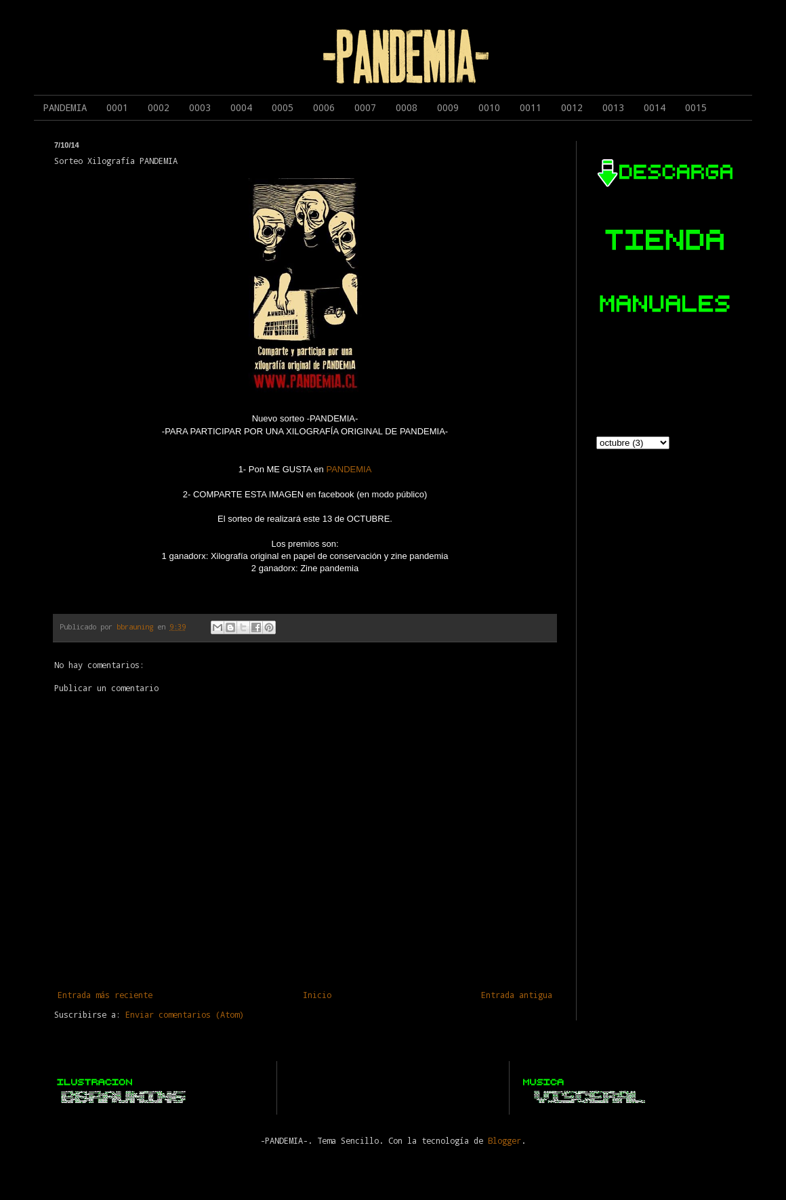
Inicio (317, 994)
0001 (117, 107)
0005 (282, 107)
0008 (406, 107)
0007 (365, 107)
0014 (654, 107)
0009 (448, 107)
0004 (241, 107)
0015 (696, 107)
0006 (324, 107)
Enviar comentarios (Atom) (184, 1014)
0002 (158, 107)
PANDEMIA (65, 107)
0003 (200, 107)
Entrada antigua (516, 994)
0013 (613, 107)
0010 (489, 107)
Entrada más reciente (105, 994)
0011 (530, 107)
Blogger (504, 1140)
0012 (572, 107)
